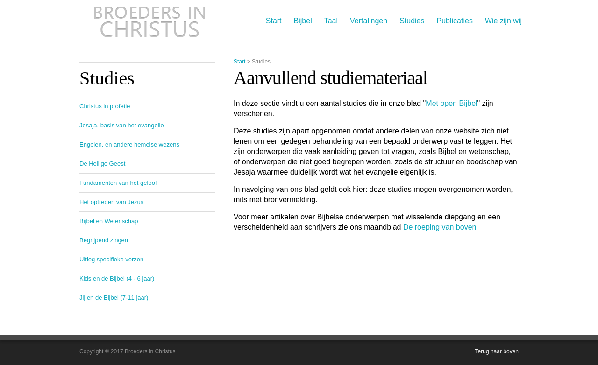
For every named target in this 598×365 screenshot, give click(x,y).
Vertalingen (368, 21)
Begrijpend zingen (103, 240)
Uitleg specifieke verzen (111, 259)
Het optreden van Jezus (111, 201)
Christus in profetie (104, 106)
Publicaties (455, 21)
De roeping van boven (440, 227)
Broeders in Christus (149, 21)
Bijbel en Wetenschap (108, 221)
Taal (331, 21)
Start (274, 21)
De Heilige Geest (102, 163)
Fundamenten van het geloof (118, 182)
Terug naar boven (497, 351)
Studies (411, 21)
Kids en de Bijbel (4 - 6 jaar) (116, 278)
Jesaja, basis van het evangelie (121, 125)
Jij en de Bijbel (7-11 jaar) (113, 297)
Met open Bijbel (451, 103)
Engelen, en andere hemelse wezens (129, 144)
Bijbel (303, 21)
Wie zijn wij (503, 21)
